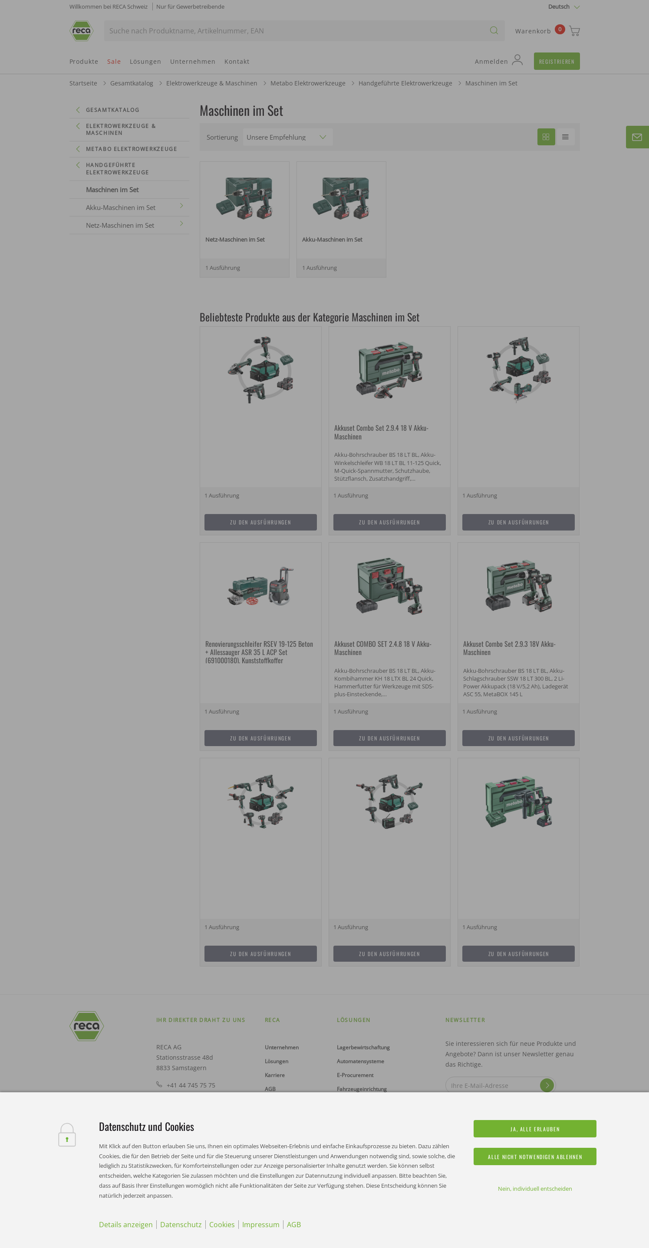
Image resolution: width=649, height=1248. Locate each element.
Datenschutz (181, 1224)
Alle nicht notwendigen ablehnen (535, 1156)
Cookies (222, 1224)
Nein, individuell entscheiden (535, 1188)
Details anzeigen (126, 1224)
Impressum (261, 1224)
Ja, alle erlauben (535, 1129)
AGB (294, 1224)
